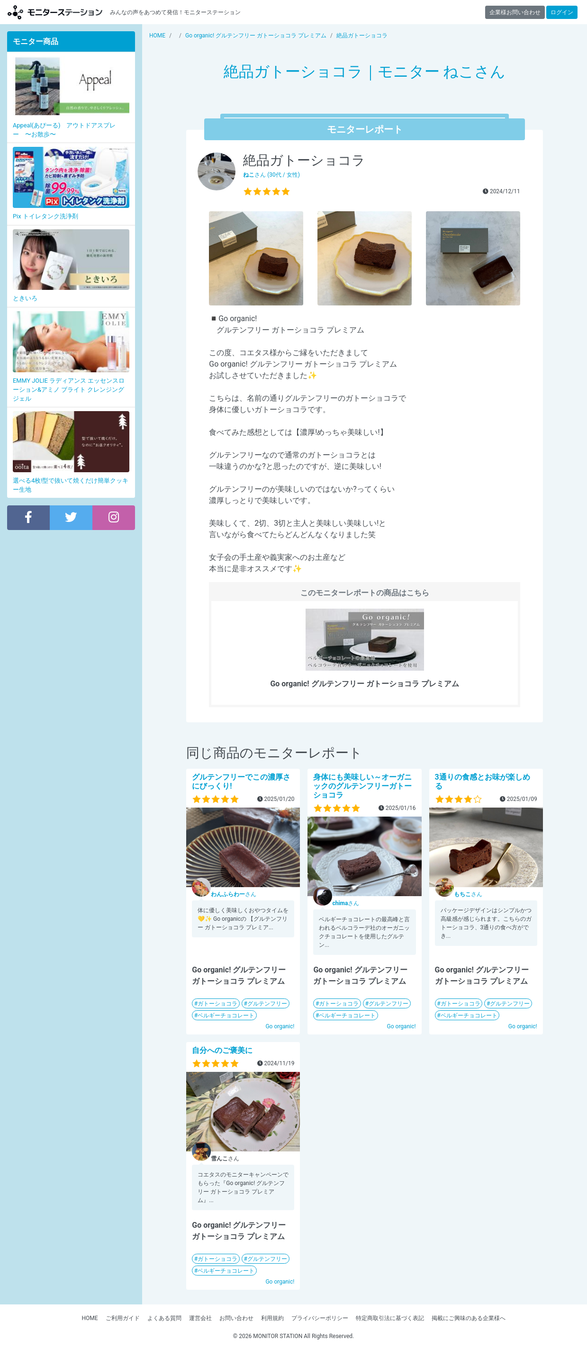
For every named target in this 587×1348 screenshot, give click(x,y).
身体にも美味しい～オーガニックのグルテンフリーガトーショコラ (362, 786)
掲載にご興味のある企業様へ (469, 1318)
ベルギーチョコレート (226, 1015)
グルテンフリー (267, 1003)
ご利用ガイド (123, 1318)
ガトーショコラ (217, 1003)
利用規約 (272, 1318)
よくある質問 (164, 1318)
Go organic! (279, 1026)
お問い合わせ (236, 1318)
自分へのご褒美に (222, 1050)
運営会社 (200, 1318)
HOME (89, 1318)
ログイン (562, 12)
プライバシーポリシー (319, 1318)
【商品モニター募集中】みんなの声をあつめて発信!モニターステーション (55, 12)
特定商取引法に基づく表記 (390, 1318)
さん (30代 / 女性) (271, 174)
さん (233, 894)
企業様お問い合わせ (515, 12)
